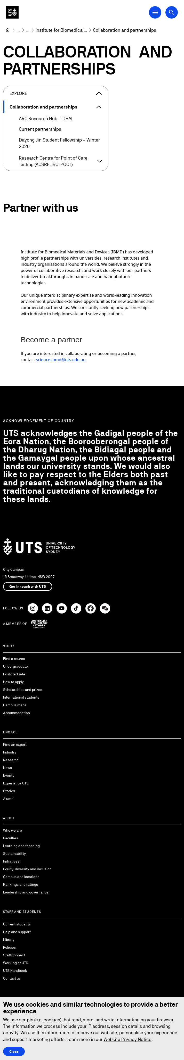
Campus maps (14, 705)
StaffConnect (14, 955)
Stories (9, 791)
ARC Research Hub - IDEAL (46, 118)
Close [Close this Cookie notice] (14, 1051)
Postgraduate (14, 674)
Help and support (17, 932)
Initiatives (11, 861)
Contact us (12, 978)
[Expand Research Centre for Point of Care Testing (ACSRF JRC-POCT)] (99, 161)
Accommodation (16, 713)
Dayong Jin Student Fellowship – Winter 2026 (59, 143)
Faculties (10, 838)
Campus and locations (21, 877)
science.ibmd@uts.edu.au (61, 360)
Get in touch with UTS (27, 586)
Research (11, 760)
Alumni (8, 798)
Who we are (12, 830)
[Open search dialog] (171, 12)
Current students (17, 924)
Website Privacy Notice (127, 1039)
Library (8, 939)
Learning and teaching (21, 846)
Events (8, 775)
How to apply (13, 682)
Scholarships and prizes (22, 689)
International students (21, 697)
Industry (9, 752)
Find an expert (15, 744)
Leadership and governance (26, 892)
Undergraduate (15, 666)
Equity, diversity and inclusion (27, 869)
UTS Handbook (15, 970)
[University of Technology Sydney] (7, 30)
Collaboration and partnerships (43, 107)
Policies (9, 947)
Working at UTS (15, 963)
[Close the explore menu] (99, 93)
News (7, 767)
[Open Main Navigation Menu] (155, 12)
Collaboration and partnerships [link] (124, 30)
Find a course (14, 658)
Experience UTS (16, 783)
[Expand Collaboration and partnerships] (99, 107)
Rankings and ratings (20, 884)
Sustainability (14, 853)
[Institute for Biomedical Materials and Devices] (61, 30)
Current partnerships (40, 129)
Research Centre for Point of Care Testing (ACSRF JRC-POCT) (53, 161)
